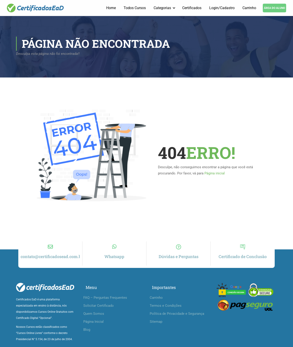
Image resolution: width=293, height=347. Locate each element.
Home (111, 8)
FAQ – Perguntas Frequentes (105, 298)
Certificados (191, 8)
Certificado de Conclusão (243, 256)
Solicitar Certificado (98, 306)
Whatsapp (114, 256)
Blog (86, 330)
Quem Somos (93, 314)
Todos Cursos (135, 8)
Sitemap (156, 322)
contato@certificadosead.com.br (52, 256)
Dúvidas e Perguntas (178, 256)
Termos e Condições (166, 306)
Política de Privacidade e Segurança (177, 314)
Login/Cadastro (222, 8)
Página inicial (214, 173)
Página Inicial (93, 322)
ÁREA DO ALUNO (274, 8)
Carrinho (249, 8)
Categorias (162, 8)
